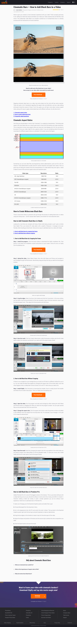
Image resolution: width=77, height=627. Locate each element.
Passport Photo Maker (10, 617)
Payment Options (19, 622)
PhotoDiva (28, 610)
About (64, 610)
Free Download (39, 94)
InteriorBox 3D (29, 612)
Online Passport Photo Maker (48, 612)
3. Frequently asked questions (21, 116)
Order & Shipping (7, 622)
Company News (66, 612)
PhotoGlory (28, 615)
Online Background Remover (47, 610)
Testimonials (66, 615)
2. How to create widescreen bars (22, 114)
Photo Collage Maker (46, 615)
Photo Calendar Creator (10, 615)
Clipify (27, 617)
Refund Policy (32, 622)
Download (38, 596)
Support (65, 617)
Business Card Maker (46, 617)
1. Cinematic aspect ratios (20, 112)
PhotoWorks (8, 610)
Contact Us (70, 622)
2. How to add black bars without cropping (24, 233)
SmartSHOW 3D (8, 612)
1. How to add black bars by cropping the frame (25, 231)
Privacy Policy (57, 622)
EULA (45, 622)
